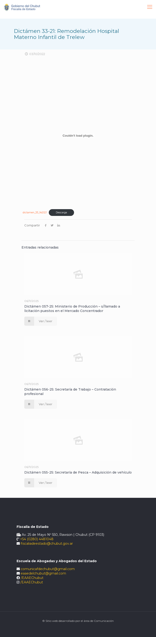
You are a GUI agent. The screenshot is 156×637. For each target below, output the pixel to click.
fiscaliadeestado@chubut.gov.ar (47, 543)
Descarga (61, 212)
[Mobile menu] (150, 7)
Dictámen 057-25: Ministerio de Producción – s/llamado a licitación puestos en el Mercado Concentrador (72, 308)
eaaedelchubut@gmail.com (43, 573)
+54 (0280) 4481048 (36, 539)
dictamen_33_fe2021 (35, 212)
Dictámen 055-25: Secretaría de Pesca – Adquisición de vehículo (78, 472)
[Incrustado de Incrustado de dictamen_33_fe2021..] (78, 135)
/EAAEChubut (32, 578)
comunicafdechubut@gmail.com (48, 569)
